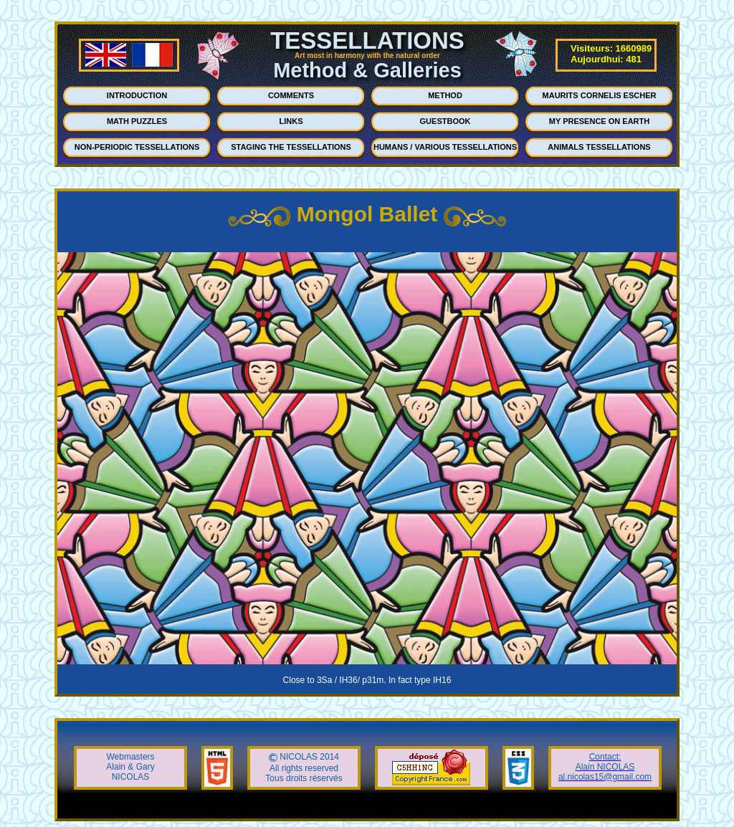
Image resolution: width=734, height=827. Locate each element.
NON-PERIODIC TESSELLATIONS (137, 147)
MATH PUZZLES (137, 121)
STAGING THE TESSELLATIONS (291, 147)
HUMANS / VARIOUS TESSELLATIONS (445, 147)
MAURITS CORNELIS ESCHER (600, 95)
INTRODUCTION (137, 95)
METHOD (445, 95)
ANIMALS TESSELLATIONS (599, 147)
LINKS (291, 121)
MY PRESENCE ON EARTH (599, 121)
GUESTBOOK (445, 121)
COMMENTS (291, 95)
